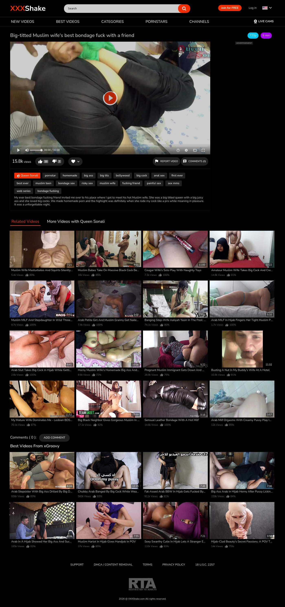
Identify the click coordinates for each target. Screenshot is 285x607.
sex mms (173, 183)
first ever (177, 175)
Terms (147, 565)
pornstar (50, 175)
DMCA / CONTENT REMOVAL (113, 565)
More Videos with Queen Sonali (76, 221)
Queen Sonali (27, 176)
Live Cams (264, 21)
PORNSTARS (156, 21)
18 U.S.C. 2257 (205, 565)
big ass (88, 175)
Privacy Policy (173, 565)
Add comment (54, 438)
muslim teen (43, 183)
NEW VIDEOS (22, 21)
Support (77, 565)
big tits (104, 175)
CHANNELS (199, 21)
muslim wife (107, 183)
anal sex (159, 175)
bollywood (123, 175)
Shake (28, 8)
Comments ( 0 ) (22, 437)
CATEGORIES (112, 21)
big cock (141, 175)
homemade (70, 175)
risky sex (87, 183)
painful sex (154, 183)
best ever (23, 183)
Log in (252, 8)
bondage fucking (48, 191)
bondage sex (66, 183)
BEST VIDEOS (67, 21)
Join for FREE (230, 8)
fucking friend (131, 183)
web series (24, 191)
